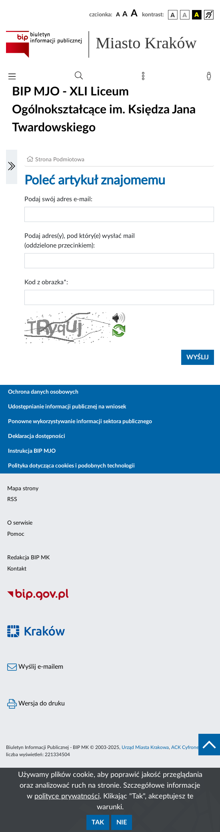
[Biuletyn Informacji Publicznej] (110, 599)
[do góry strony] (209, 744)
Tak (98, 822)
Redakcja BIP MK (28, 558)
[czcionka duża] (135, 13)
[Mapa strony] (145, 78)
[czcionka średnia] (125, 14)
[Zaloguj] (210, 78)
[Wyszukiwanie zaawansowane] (79, 76)
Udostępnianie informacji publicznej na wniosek (67, 407)
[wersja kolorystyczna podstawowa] (173, 15)
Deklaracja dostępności (36, 436)
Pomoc (15, 534)
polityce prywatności (67, 796)
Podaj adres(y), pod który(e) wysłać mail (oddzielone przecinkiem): (79, 241)
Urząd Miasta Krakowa (145, 747)
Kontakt (16, 569)
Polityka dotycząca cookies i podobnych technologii (71, 466)
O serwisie (19, 523)
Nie (121, 822)
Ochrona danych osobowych (43, 392)
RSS (12, 499)
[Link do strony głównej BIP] (110, 44)
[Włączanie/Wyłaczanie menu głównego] (12, 77)
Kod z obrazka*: (46, 282)
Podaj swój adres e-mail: (58, 199)
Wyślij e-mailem (35, 667)
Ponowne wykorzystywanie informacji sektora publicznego (80, 421)
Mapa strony (22, 488)
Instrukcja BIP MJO (32, 451)
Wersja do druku (36, 704)
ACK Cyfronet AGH (191, 747)
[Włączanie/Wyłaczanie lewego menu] (11, 167)
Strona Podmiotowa (59, 159)
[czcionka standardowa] (118, 14)
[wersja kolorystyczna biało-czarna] (185, 15)
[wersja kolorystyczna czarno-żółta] (197, 15)
